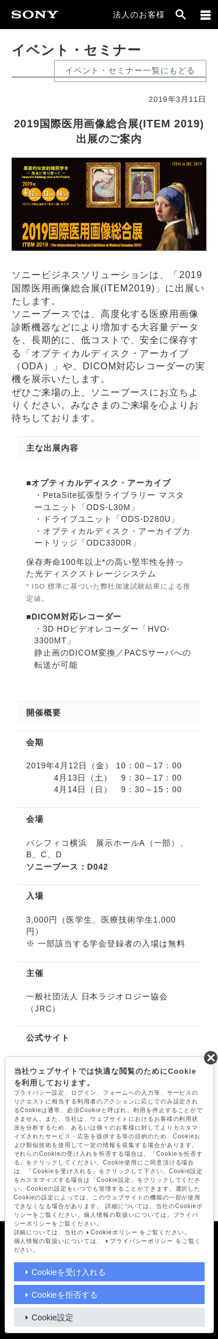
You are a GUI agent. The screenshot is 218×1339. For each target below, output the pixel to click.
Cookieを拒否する (64, 1294)
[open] (181, 14)
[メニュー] (206, 14)
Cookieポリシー (114, 1232)
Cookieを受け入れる (68, 1272)
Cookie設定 (52, 1317)
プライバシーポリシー (142, 1241)
